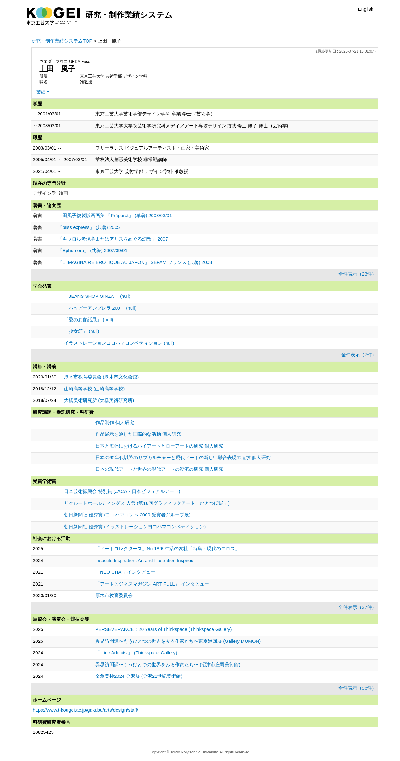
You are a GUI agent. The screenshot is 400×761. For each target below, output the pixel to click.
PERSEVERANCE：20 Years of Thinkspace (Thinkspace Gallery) (163, 629)
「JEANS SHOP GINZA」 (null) (97, 296)
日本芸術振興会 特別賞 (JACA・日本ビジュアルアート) (122, 491)
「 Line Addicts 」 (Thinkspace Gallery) (136, 652)
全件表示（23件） (357, 273)
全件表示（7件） (359, 354)
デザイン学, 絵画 (50, 193)
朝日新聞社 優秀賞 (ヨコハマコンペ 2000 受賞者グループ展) (127, 514)
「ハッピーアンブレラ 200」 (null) (100, 308)
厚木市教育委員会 (114, 595)
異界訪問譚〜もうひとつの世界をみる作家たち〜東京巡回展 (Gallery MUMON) (178, 641)
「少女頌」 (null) (81, 331)
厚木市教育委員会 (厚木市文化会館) (101, 376)
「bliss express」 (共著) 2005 (89, 227)
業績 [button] (41, 91)
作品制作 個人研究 (114, 422)
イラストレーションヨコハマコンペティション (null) (119, 343)
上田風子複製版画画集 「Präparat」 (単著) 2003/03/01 (115, 215)
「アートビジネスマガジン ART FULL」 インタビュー (152, 583)
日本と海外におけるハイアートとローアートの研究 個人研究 (159, 446)
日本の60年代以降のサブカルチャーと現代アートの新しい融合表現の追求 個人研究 (183, 457)
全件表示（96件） (357, 688)
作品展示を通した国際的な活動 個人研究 (138, 434)
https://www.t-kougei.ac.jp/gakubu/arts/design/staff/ (85, 710)
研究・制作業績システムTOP (61, 40)
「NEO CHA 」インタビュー (125, 572)
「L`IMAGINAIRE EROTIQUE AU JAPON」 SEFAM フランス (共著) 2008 (135, 262)
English (365, 9)
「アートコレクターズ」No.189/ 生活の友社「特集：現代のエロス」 (167, 548)
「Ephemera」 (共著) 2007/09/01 (93, 250)
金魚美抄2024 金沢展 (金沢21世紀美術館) (138, 676)
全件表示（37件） (357, 607)
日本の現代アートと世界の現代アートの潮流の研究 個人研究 (159, 469)
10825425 (43, 732)
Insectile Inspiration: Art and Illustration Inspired (144, 560)
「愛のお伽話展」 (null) (88, 319)
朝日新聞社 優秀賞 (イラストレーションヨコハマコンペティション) (135, 526)
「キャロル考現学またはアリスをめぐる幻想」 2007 (113, 238)
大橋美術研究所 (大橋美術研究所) (99, 400)
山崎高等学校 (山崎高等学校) (94, 388)
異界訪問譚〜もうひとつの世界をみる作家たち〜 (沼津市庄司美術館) (167, 664)
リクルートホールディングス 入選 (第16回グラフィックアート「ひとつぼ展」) (147, 503)
